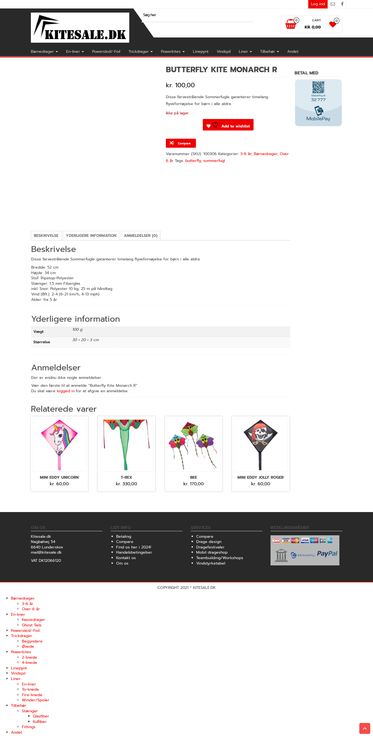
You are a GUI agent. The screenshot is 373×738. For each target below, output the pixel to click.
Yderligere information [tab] (91, 236)
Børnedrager (44, 51)
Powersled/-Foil (106, 51)
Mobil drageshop (212, 552)
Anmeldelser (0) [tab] (140, 236)
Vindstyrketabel (210, 563)
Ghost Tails (32, 625)
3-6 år (245, 154)
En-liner (75, 51)
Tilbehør (269, 51)
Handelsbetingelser (134, 552)
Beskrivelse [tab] (46, 236)
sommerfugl (214, 161)
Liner (245, 51)
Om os (122, 563)
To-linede (30, 689)
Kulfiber (40, 722)
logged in (66, 391)
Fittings (29, 727)
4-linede (29, 663)
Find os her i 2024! (133, 547)
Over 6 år (31, 609)
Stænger (30, 711)
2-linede (29, 657)
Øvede (28, 646)
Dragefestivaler (210, 547)
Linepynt (200, 51)
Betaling (123, 536)
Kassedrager (33, 620)
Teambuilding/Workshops (219, 558)
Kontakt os (126, 558)
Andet (292, 51)
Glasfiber (41, 716)
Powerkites (173, 51)
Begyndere (32, 641)
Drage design (208, 542)
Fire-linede (32, 695)
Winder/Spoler (35, 700)
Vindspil (224, 51)
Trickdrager (140, 51)
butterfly (193, 161)
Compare (124, 542)
